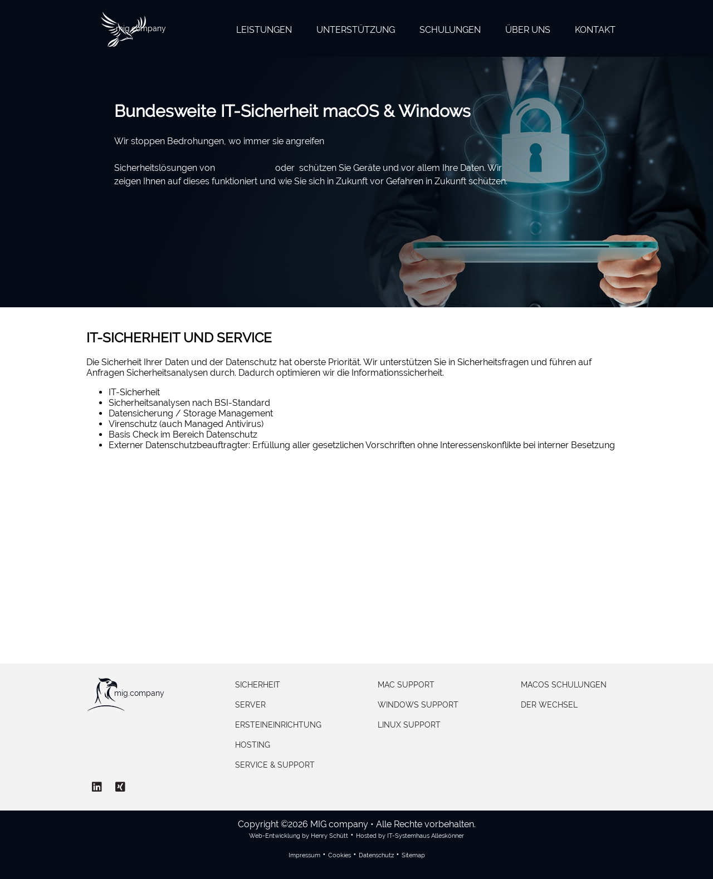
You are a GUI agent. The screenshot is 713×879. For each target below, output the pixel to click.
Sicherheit (257, 684)
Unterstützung (355, 29)
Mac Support (406, 684)
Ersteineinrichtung (278, 724)
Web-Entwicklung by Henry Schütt (298, 835)
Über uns (527, 29)
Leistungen (264, 29)
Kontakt (595, 29)
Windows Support (418, 704)
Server (250, 704)
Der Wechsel (549, 704)
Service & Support (275, 764)
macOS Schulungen (564, 684)
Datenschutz (376, 855)
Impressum (304, 855)
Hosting (252, 744)
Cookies (339, 855)
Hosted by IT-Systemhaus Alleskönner (410, 835)
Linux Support (409, 724)
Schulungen (450, 29)
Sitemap (413, 855)
